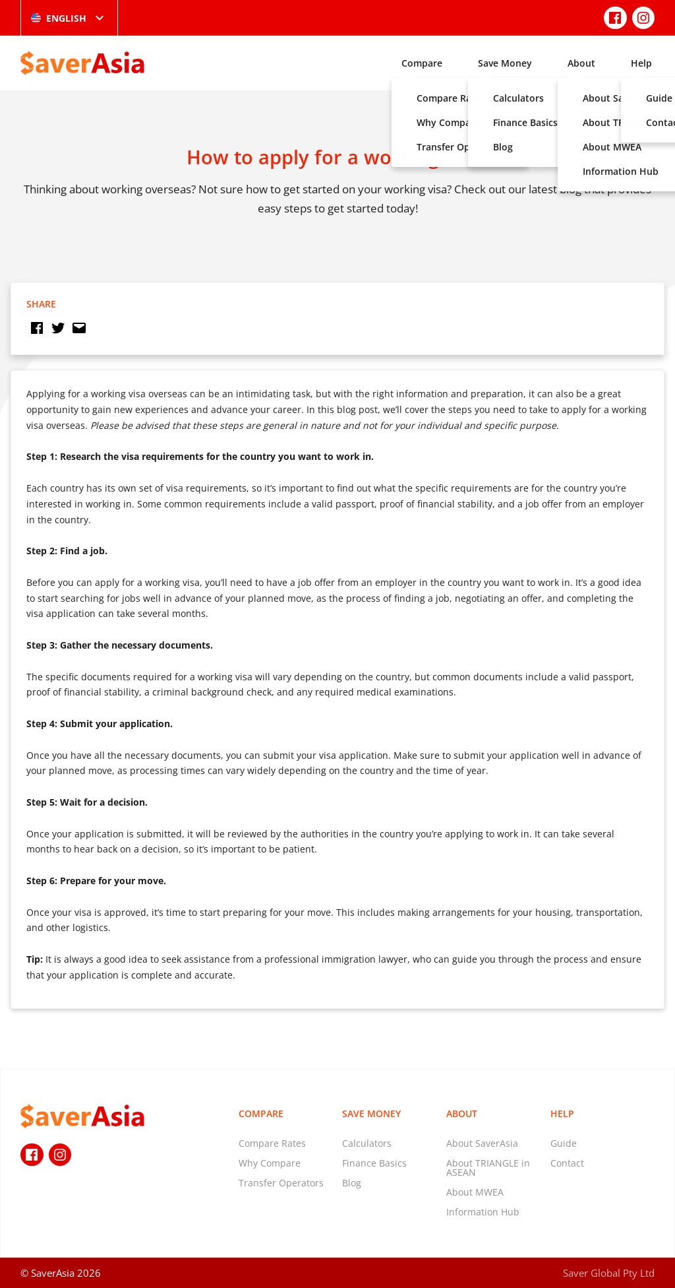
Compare (421, 63)
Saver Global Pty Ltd (609, 1272)
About (581, 63)
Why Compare (270, 1163)
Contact (567, 1163)
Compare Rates (272, 1143)
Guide (563, 1143)
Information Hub (482, 1212)
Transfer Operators (281, 1182)
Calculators (367, 1143)
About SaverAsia (482, 1143)
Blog (351, 1182)
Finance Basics (374, 1163)
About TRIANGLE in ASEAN (488, 1167)
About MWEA (475, 1192)
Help (641, 63)
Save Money (505, 63)
